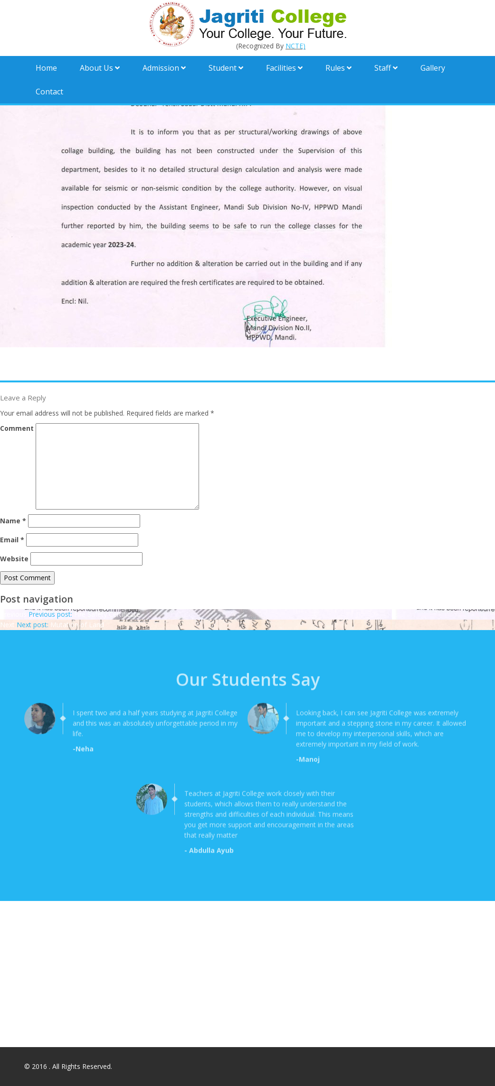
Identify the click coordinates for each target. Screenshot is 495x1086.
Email (12, 539)
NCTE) (295, 45)
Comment (17, 428)
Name (13, 520)
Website (14, 558)
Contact (49, 91)
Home (46, 68)
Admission (164, 68)
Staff (386, 68)
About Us (100, 68)
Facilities (284, 68)
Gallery (432, 68)
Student (226, 68)
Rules (338, 68)
